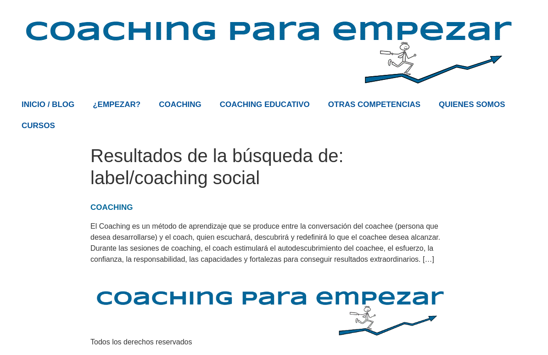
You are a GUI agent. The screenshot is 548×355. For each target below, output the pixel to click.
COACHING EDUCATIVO (265, 104)
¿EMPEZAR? (116, 104)
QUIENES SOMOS (472, 104)
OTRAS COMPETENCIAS (374, 104)
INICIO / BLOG (48, 104)
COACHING (180, 104)
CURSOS (38, 125)
